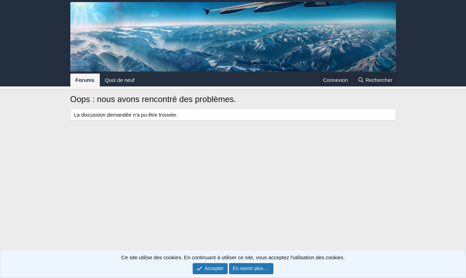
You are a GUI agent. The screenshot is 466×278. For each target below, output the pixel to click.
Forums (85, 80)
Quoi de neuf (120, 80)
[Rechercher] (375, 80)
